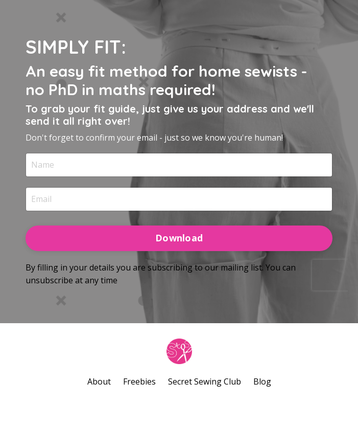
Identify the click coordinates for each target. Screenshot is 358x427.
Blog (262, 381)
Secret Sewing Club (204, 381)
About (99, 381)
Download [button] (179, 238)
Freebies (139, 381)
